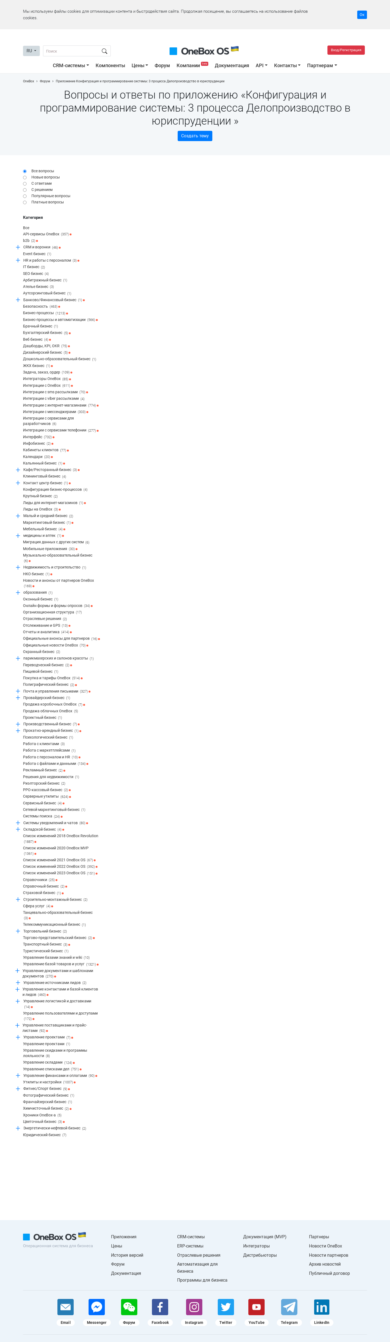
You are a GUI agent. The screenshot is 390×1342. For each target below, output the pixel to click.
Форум (162, 65)
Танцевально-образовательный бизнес (58, 915)
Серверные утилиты (47, 797)
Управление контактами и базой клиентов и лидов (60, 992)
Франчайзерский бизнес (47, 1102)
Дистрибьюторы (260, 1255)
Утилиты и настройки (49, 1082)
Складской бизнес (43, 829)
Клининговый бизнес (44, 476)
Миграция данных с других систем (56, 542)
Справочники (40, 880)
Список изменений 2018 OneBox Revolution (60, 839)
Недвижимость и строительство (54, 567)
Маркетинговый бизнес (48, 522)
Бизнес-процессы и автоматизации (60, 320)
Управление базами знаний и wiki (56, 957)
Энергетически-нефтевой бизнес (54, 1128)
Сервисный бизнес (43, 803)
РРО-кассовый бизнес (47, 790)
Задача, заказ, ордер (47, 372)
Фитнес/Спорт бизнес (46, 1089)
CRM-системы (69, 65)
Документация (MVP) (265, 1236)
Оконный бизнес (40, 599)
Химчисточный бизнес (47, 1109)
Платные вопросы (47, 202)
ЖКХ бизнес (38, 366)
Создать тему (195, 135)
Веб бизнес (37, 339)
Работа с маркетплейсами (49, 750)
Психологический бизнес (48, 737)
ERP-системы (190, 1246)
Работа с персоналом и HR (51, 757)
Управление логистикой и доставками (57, 1004)
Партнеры (319, 1236)
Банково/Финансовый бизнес (54, 300)
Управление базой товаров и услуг (61, 964)
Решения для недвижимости (51, 777)
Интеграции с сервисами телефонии (61, 430)
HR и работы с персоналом (51, 260)
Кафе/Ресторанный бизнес (51, 470)
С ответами (41, 183)
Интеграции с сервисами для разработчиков (48, 421)
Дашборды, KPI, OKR (46, 346)
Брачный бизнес (40, 326)
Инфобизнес (38, 443)
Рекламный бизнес (44, 770)
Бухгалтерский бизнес (47, 333)
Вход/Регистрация (346, 50)
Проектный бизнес (42, 717)
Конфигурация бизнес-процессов (55, 489)
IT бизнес (34, 267)
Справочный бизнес (45, 886)
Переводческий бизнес (47, 665)
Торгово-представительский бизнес (59, 938)
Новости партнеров (328, 1255)
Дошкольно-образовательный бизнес (59, 359)
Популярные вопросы (50, 196)
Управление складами (49, 1062)
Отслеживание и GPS (46, 625)
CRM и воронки (42, 247)
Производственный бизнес (51, 724)
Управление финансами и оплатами (60, 1075)
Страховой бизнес (43, 893)
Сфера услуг (38, 906)
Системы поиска (43, 816)
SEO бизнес (36, 274)
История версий (127, 1255)
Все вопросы (42, 171)
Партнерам (320, 65)
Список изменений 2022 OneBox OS (60, 866)
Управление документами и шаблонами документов (57, 974)
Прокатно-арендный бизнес (52, 731)
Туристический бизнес (46, 951)
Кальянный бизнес (44, 463)
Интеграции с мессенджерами (55, 412)
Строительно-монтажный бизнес (55, 899)
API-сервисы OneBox (47, 234)
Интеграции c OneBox (48, 385)
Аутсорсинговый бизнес (47, 293)
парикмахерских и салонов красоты (58, 658)
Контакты (285, 65)
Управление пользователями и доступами (60, 1016)
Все (26, 228)
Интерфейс (38, 437)
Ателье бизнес (38, 287)
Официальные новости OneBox (55, 645)
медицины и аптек (43, 535)
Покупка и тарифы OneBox (53, 678)
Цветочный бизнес (44, 1122)
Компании (193, 65)
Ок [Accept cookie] (362, 14)
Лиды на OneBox (42, 509)
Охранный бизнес (41, 652)
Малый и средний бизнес (48, 516)
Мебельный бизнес (44, 529)
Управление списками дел (52, 1069)
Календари (38, 457)
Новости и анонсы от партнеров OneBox (58, 583)
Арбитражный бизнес (45, 280)
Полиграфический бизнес (50, 685)
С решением (42, 189)
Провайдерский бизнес (46, 698)
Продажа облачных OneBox (50, 711)
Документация (232, 65)
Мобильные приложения (50, 549)
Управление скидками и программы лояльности (55, 1053)
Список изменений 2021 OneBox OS (59, 860)
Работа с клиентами (44, 744)
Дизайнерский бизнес (46, 352)
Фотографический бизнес (48, 1095)
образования (38, 593)
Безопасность (41, 306)
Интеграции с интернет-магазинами (61, 405)
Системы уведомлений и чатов (55, 823)
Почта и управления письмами (56, 691)
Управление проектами (48, 1037)
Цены (138, 65)
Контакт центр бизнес (47, 483)
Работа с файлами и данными (55, 763)
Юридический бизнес (44, 1135)
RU (30, 50)
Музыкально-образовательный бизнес (57, 558)
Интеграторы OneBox (47, 379)
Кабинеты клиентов (46, 450)
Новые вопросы (45, 177)
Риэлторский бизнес (44, 783)
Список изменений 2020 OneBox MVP (56, 851)
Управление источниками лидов (54, 983)
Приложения (123, 1236)
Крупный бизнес (40, 496)
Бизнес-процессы (45, 313)
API (260, 65)
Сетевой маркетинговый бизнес (54, 810)
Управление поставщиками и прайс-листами (54, 1028)
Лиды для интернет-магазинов (54, 503)
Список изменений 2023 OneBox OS (60, 873)
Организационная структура (52, 612)
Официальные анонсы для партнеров (61, 639)
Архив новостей (325, 1264)
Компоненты (110, 65)
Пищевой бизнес (40, 671)
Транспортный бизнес (46, 944)
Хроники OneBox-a (42, 1115)
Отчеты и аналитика (47, 632)
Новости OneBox (325, 1246)
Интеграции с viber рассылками (53, 399)
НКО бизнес (37, 574)
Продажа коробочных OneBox (54, 704)
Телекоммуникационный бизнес (54, 925)
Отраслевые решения (45, 619)
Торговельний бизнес (45, 931)
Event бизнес (37, 254)
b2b (30, 240)
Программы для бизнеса (202, 1280)
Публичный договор (329, 1273)
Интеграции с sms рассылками (55, 392)
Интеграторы (256, 1246)
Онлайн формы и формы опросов (58, 606)
